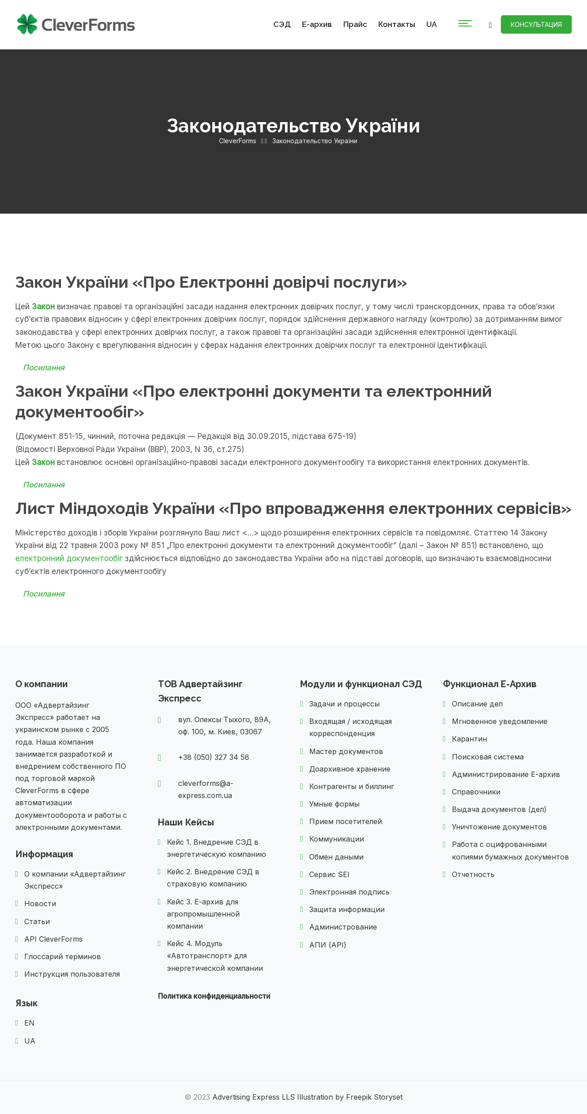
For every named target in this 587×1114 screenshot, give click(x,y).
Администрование (343, 926)
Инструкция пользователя (72, 973)
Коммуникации (336, 838)
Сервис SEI (329, 874)
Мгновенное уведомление (500, 721)
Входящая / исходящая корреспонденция (350, 727)
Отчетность (473, 874)
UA (431, 24)
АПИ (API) (327, 944)
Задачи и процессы (344, 703)
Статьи (37, 921)
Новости (40, 903)
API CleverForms (53, 938)
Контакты (396, 24)
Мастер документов (346, 751)
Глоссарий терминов (62, 956)
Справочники (476, 791)
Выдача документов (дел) (499, 809)
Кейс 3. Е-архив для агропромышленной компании (203, 913)
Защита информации (347, 909)
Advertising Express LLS (253, 1096)
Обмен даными (336, 856)
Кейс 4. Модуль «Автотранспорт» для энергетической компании (215, 955)
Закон (43, 306)
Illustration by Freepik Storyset (350, 1096)
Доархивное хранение (349, 768)
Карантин (469, 738)
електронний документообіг (69, 558)
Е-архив (317, 24)
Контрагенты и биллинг (351, 786)
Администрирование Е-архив (506, 774)
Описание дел (477, 703)
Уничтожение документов (499, 826)
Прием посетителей (345, 821)
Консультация (536, 24)
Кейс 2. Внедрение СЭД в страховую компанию (213, 877)
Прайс (355, 24)
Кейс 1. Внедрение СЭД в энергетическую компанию (216, 848)
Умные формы (334, 803)
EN (29, 1022)
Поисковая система (488, 756)
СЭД (282, 24)
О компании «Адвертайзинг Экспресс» (75, 879)
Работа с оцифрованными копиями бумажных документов (510, 850)
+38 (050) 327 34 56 (213, 757)
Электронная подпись (349, 891)
